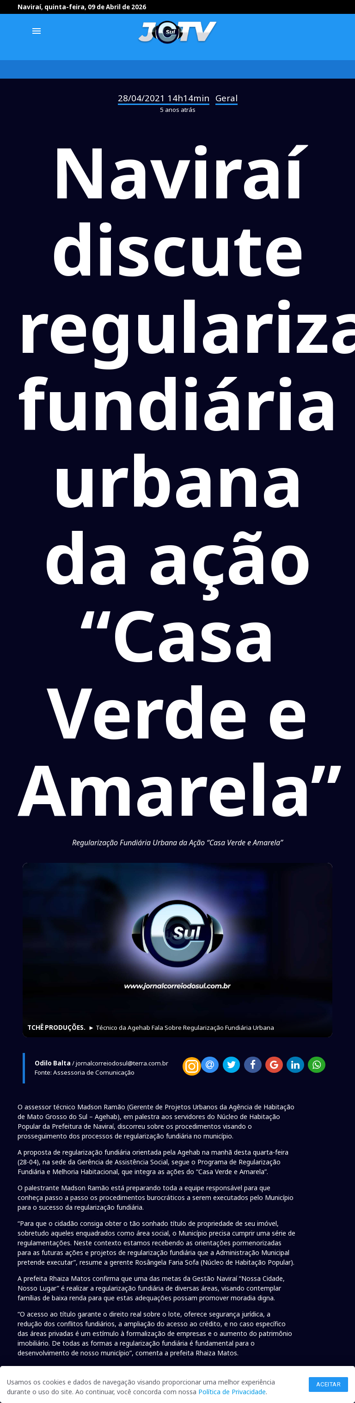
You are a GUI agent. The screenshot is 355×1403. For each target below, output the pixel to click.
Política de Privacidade (232, 1391)
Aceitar (328, 1384)
